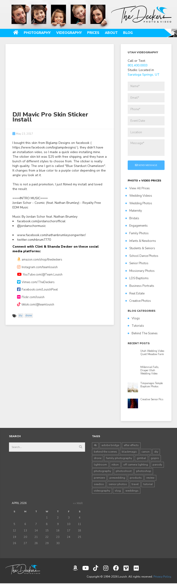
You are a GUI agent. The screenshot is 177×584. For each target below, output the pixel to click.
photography (102, 471)
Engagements (136, 226)
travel (135, 484)
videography (102, 491)
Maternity (133, 211)
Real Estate (135, 294)
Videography (73, 33)
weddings (132, 491)
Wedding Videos (138, 196)
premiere (99, 478)
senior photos (118, 484)
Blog (136, 33)
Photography (39, 33)
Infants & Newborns (140, 241)
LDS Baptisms (137, 279)
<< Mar (78, 503)
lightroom (100, 465)
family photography (119, 458)
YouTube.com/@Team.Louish (39, 275)
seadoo (99, 484)
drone (29, 315)
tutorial (148, 484)
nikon (115, 465)
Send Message (146, 165)
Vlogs (134, 319)
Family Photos (137, 233)
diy (20, 315)
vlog (118, 491)
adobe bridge (110, 445)
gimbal (141, 458)
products (136, 478)
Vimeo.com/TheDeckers (36, 282)
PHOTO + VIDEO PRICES (144, 181)
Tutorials (136, 326)
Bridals (132, 218)
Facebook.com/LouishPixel (37, 290)
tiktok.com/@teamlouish (35, 305)
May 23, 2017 (22, 134)
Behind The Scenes (143, 334)
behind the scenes (105, 452)
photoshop (143, 471)
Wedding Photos (138, 204)
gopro (155, 458)
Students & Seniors (140, 248)
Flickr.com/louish (30, 297)
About (118, 33)
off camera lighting (135, 465)
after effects (131, 445)
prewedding (117, 478)
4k (95, 445)
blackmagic (129, 452)
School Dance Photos (141, 256)
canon (146, 452)
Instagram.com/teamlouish (37, 267)
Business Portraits (139, 286)
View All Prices (137, 189)
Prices (99, 33)
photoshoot (124, 471)
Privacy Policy (162, 577)
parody (157, 465)
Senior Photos (136, 264)
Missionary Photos (140, 271)
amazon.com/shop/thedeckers (39, 260)
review (150, 478)
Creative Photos (138, 301)
